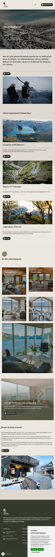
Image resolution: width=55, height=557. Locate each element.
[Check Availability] (47, 4)
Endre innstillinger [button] (35, 552)
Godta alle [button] (34, 549)
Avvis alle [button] (41, 549)
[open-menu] (35, 4)
